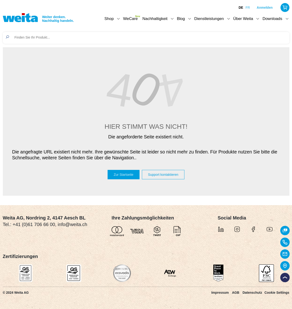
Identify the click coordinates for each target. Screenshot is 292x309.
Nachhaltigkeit (154, 18)
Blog (181, 18)
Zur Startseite (123, 174)
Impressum (220, 292)
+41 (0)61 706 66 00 (34, 224)
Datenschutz (252, 292)
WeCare (130, 18)
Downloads (272, 18)
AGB (235, 292)
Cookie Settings (277, 292)
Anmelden (265, 7)
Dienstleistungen (209, 18)
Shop (109, 18)
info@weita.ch (72, 224)
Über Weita (243, 18)
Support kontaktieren (163, 174)
